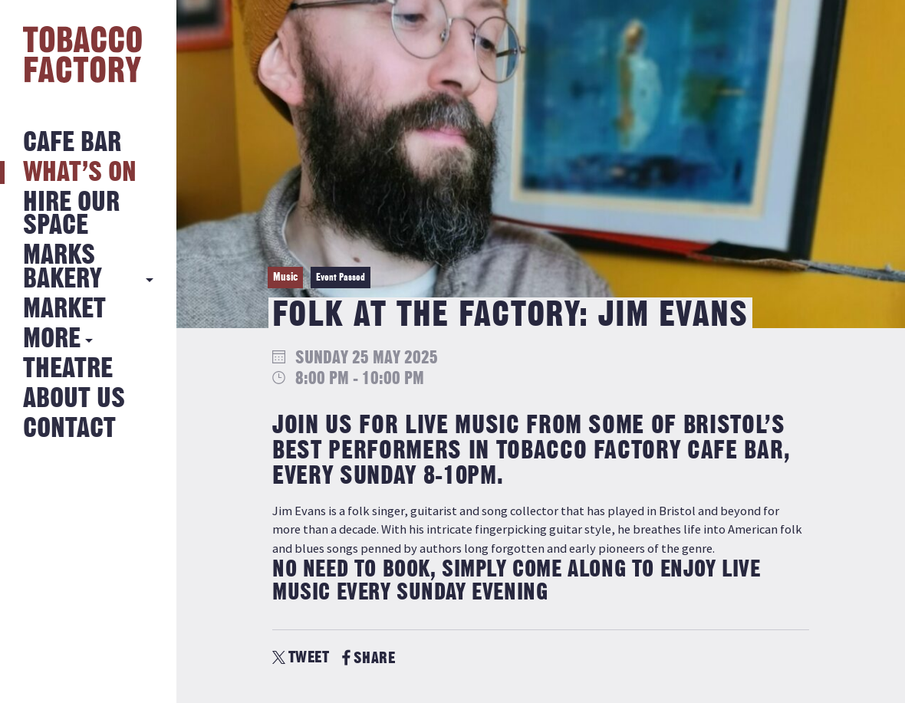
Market (64, 309)
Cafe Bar (72, 143)
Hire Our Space (71, 214)
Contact (69, 429)
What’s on (80, 173)
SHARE (368, 658)
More (52, 339)
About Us (74, 399)
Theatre (68, 369)
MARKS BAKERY (62, 267)
